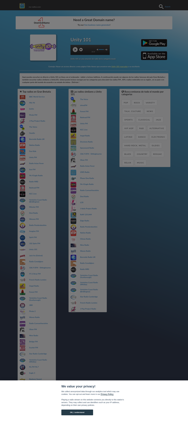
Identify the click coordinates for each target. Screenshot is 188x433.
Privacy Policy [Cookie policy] (107, 394)
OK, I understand (77, 412)
